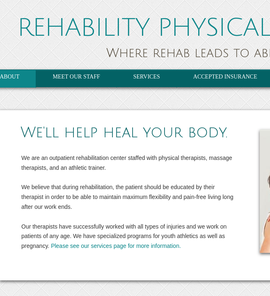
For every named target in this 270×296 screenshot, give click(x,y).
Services (146, 77)
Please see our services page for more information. (116, 246)
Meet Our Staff (76, 77)
